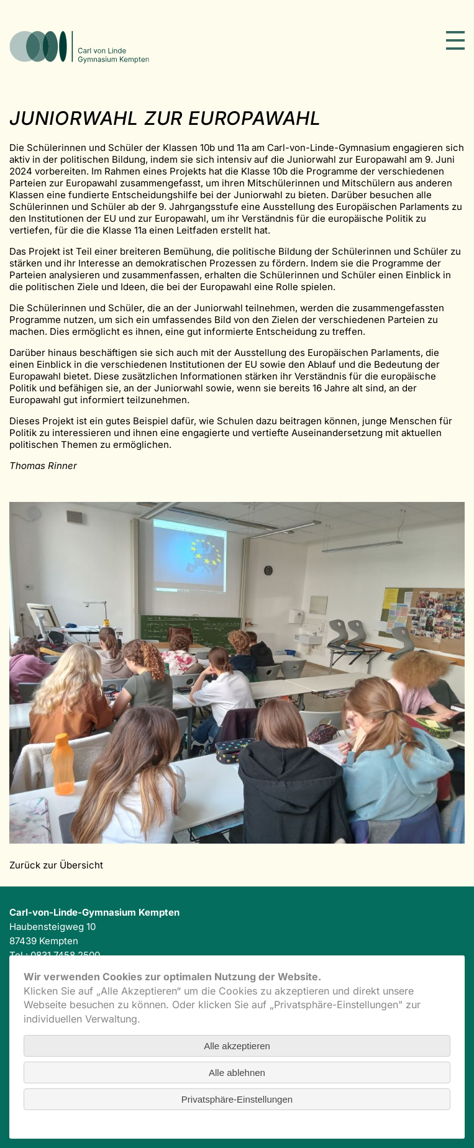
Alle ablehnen (237, 1072)
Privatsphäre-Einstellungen (237, 1099)
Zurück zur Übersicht (56, 865)
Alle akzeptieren (237, 1046)
